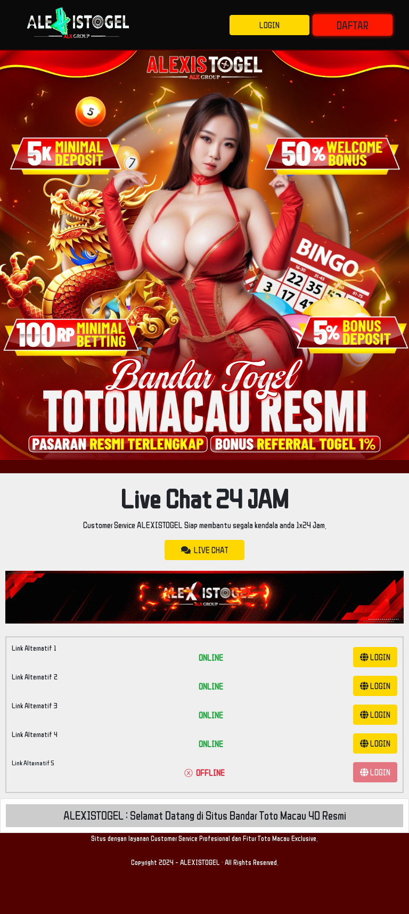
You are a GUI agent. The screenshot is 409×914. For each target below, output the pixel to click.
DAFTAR (353, 25)
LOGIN (269, 25)
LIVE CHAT (204, 550)
